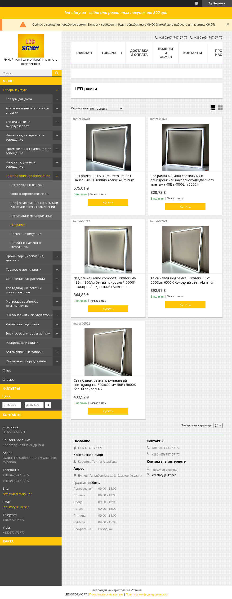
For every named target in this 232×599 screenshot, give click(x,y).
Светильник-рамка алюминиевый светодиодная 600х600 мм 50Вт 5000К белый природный (105, 384)
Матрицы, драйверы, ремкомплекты (22, 303)
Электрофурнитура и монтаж (28, 333)
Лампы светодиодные (23, 324)
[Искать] (57, 73)
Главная (84, 53)
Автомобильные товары (24, 352)
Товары (109, 53)
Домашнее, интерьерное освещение (25, 137)
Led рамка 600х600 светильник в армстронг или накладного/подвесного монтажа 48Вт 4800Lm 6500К (182, 180)
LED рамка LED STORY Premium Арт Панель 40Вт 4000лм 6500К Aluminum (104, 178)
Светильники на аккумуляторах (18, 124)
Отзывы (9, 379)
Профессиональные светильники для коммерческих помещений (34, 205)
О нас (7, 370)
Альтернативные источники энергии (27, 110)
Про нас (218, 53)
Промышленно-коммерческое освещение (28, 151)
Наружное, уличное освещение (21, 164)
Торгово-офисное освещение (28, 176)
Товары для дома (19, 99)
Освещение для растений (25, 279)
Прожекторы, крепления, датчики (25, 258)
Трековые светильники (23, 269)
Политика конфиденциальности (147, 594)
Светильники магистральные (31, 216)
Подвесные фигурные (26, 234)
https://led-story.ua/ (17, 494)
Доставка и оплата (139, 53)
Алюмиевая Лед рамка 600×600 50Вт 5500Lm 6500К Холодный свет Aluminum (183, 280)
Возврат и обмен (166, 53)
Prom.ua (136, 590)
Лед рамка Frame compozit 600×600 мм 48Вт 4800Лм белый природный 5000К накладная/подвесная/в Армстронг (105, 282)
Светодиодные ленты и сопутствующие (24, 290)
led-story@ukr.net (16, 507)
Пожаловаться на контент (106, 594)
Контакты (192, 53)
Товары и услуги (15, 90)
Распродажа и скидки (22, 342)
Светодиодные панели (27, 185)
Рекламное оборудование (26, 361)
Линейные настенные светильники (26, 245)
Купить (108, 202)
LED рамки (18, 225)
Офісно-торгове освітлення (30, 194)
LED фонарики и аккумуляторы (29, 315)
